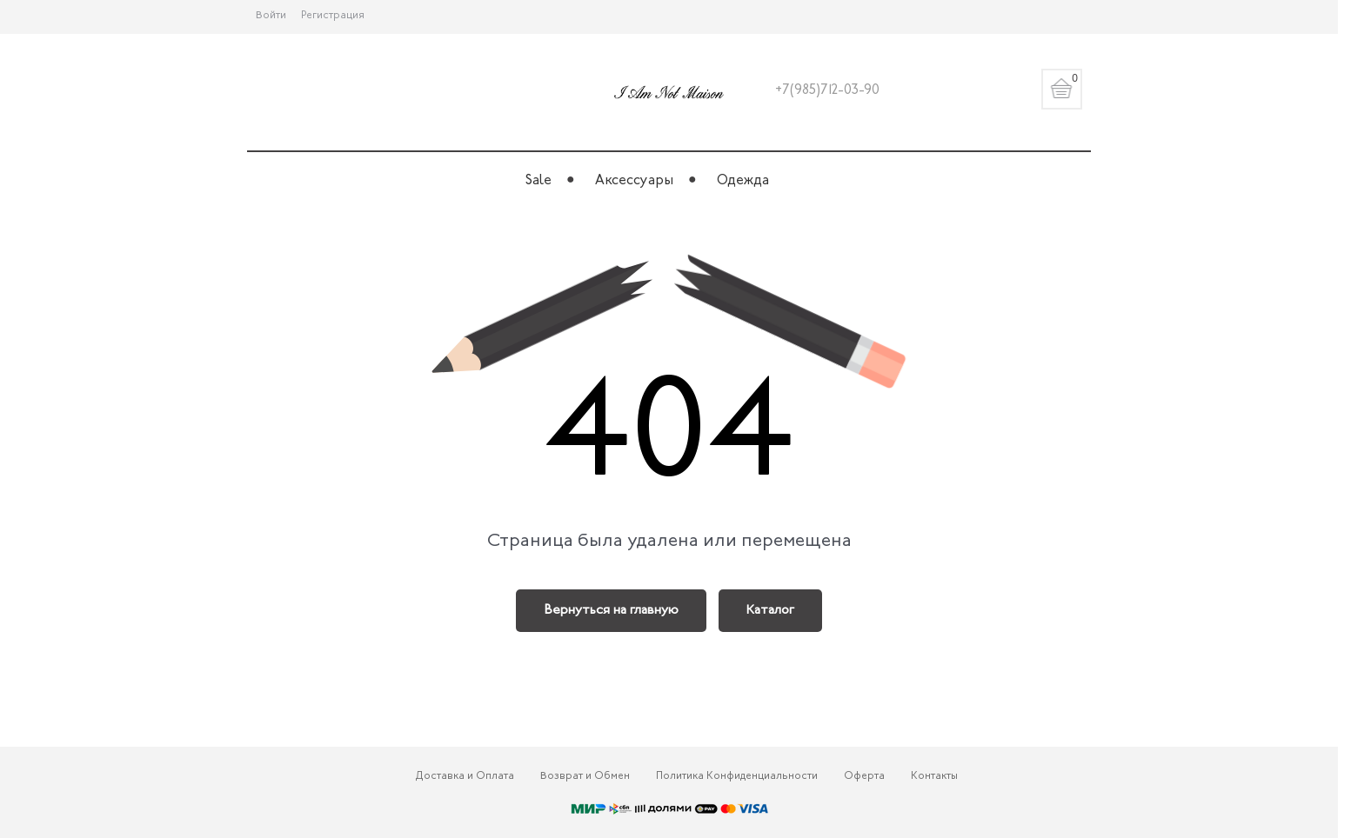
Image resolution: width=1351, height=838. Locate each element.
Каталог (770, 610)
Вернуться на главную (611, 610)
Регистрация (333, 15)
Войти (271, 15)
